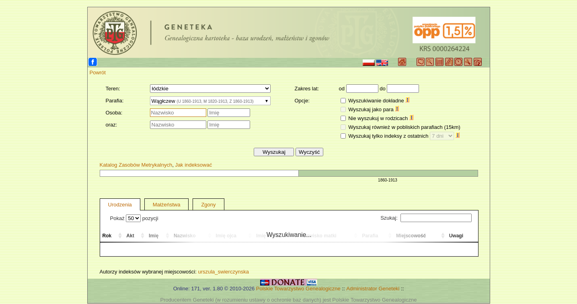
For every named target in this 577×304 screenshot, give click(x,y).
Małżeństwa (167, 205)
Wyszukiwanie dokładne (378, 101)
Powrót (98, 72)
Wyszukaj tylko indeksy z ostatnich (404, 136)
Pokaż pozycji (134, 218)
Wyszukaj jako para (373, 109)
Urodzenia (120, 205)
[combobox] (210, 100)
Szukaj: (425, 218)
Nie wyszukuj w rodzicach (380, 118)
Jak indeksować (193, 165)
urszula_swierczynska (223, 272)
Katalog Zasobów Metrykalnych (136, 165)
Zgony (208, 205)
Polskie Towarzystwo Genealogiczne (298, 289)
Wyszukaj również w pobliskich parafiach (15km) (404, 127)
